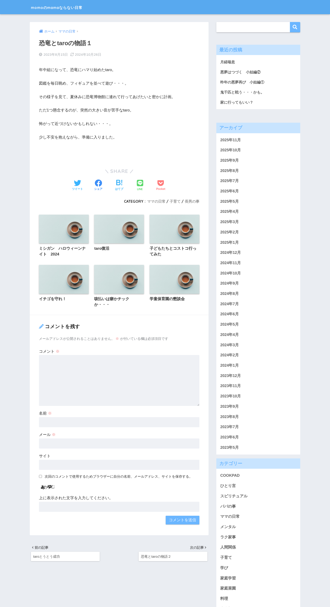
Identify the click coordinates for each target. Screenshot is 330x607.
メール (47, 435)
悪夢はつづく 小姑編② (241, 72)
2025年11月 (230, 141)
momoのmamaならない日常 (68, 7)
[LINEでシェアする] (140, 185)
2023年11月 (230, 387)
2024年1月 (229, 366)
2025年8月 (229, 171)
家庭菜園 (228, 589)
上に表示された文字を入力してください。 (76, 498)
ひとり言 (228, 487)
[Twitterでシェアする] (77, 185)
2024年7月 (229, 304)
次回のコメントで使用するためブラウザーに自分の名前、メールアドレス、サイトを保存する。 (118, 477)
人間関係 (228, 548)
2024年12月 (230, 253)
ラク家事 (228, 538)
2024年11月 (230, 263)
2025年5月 (229, 202)
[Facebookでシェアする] (98, 185)
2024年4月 (229, 335)
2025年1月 (229, 243)
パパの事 (228, 507)
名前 (45, 414)
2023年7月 (229, 428)
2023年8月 (229, 417)
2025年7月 (229, 182)
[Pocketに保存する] (160, 185)
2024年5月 (229, 325)
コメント (49, 351)
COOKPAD (229, 476)
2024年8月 (229, 294)
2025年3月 (229, 223)
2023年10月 (230, 397)
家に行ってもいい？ (237, 103)
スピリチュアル (234, 497)
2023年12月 (230, 376)
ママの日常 (156, 201)
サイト (45, 456)
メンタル (228, 527)
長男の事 (192, 201)
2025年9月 (229, 161)
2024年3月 (229, 346)
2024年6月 (229, 315)
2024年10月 (230, 274)
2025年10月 (230, 151)
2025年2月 (229, 233)
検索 (295, 27)
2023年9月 (229, 407)
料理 (224, 599)
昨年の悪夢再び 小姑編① (243, 82)
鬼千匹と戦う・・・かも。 (243, 92)
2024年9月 (229, 284)
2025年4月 (229, 212)
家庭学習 (228, 579)
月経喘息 (228, 62)
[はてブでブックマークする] (119, 185)
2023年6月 (229, 438)
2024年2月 (229, 356)
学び (224, 568)
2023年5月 (229, 448)
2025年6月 (229, 192)
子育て (175, 201)
